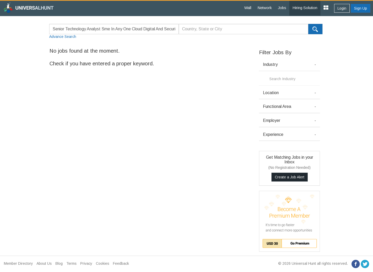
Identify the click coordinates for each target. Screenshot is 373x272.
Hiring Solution (304, 7)
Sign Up (360, 8)
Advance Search (62, 36)
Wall (247, 7)
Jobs (282, 7)
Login (342, 8)
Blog (59, 263)
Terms (71, 263)
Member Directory (18, 263)
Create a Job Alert (289, 177)
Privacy (86, 263)
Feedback (121, 263)
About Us (44, 263)
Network (264, 7)
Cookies (102, 263)
